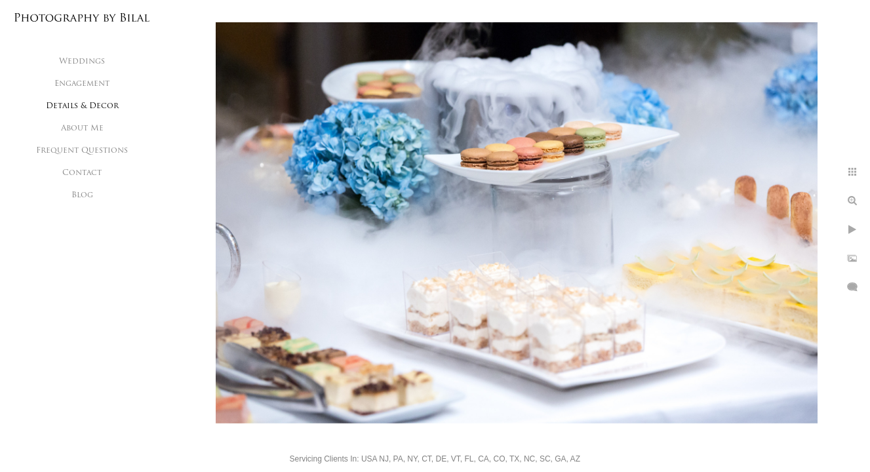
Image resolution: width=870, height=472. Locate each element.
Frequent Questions (82, 151)
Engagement (81, 84)
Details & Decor (82, 106)
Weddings (82, 62)
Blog (82, 195)
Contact (82, 173)
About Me (82, 128)
